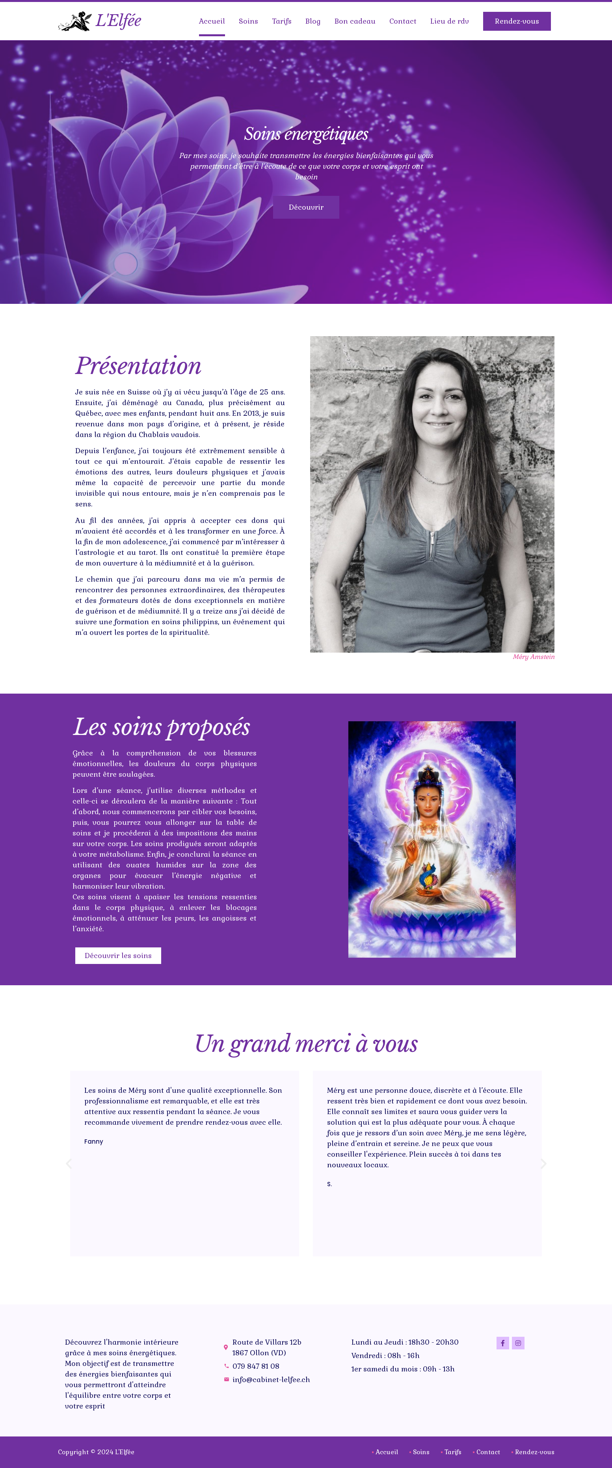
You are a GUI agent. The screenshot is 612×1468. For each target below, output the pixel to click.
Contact (403, 21)
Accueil (212, 21)
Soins (248, 21)
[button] (213, 1168)
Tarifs (282, 21)
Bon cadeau (355, 21)
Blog (313, 21)
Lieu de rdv (449, 21)
